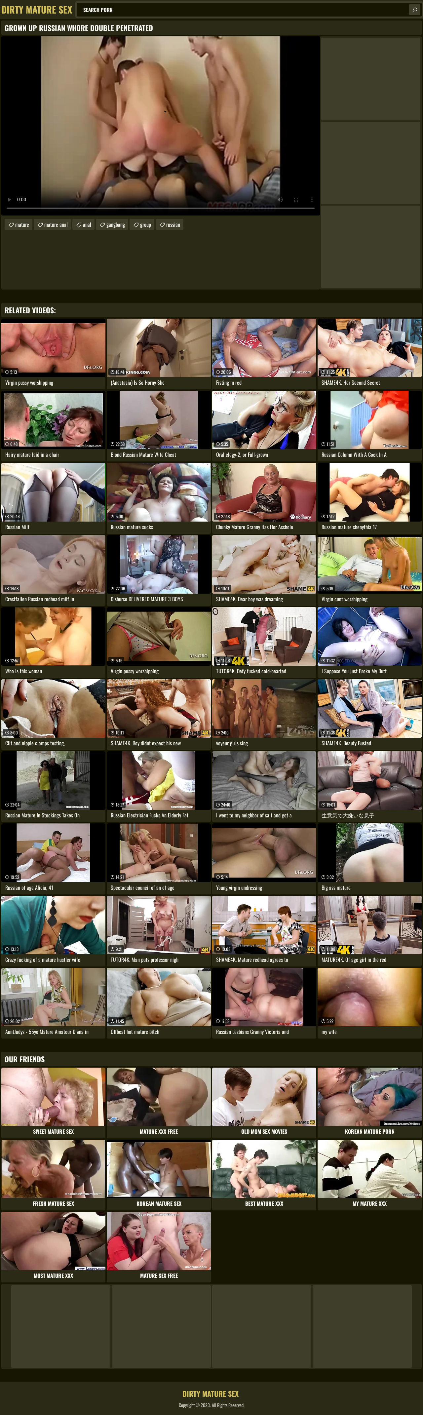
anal (87, 224)
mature (22, 224)
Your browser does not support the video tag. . (160, 126)
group (145, 224)
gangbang (115, 224)
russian (173, 224)
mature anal (56, 224)
